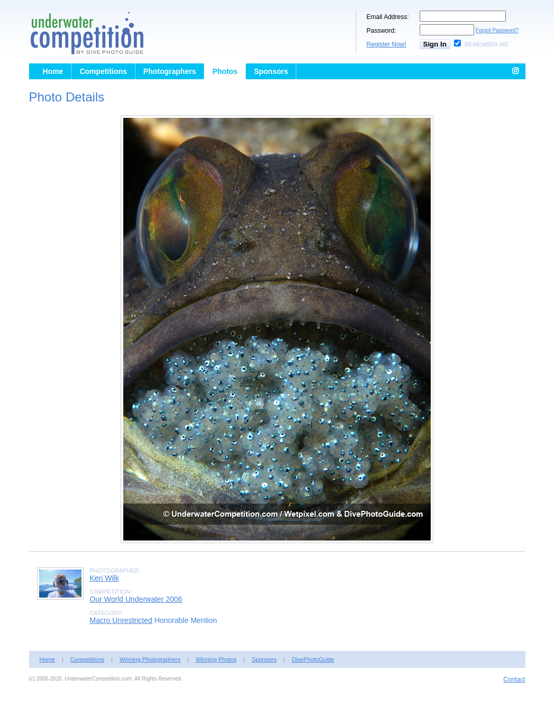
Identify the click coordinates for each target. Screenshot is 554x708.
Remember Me (486, 44)
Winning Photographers (150, 659)
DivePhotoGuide (313, 659)
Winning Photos (216, 659)
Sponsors (271, 71)
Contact (514, 679)
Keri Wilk (104, 578)
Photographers (169, 71)
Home (53, 71)
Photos (224, 71)
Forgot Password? (497, 30)
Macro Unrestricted (121, 620)
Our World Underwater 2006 (136, 599)
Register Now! (386, 44)
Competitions (102, 71)
